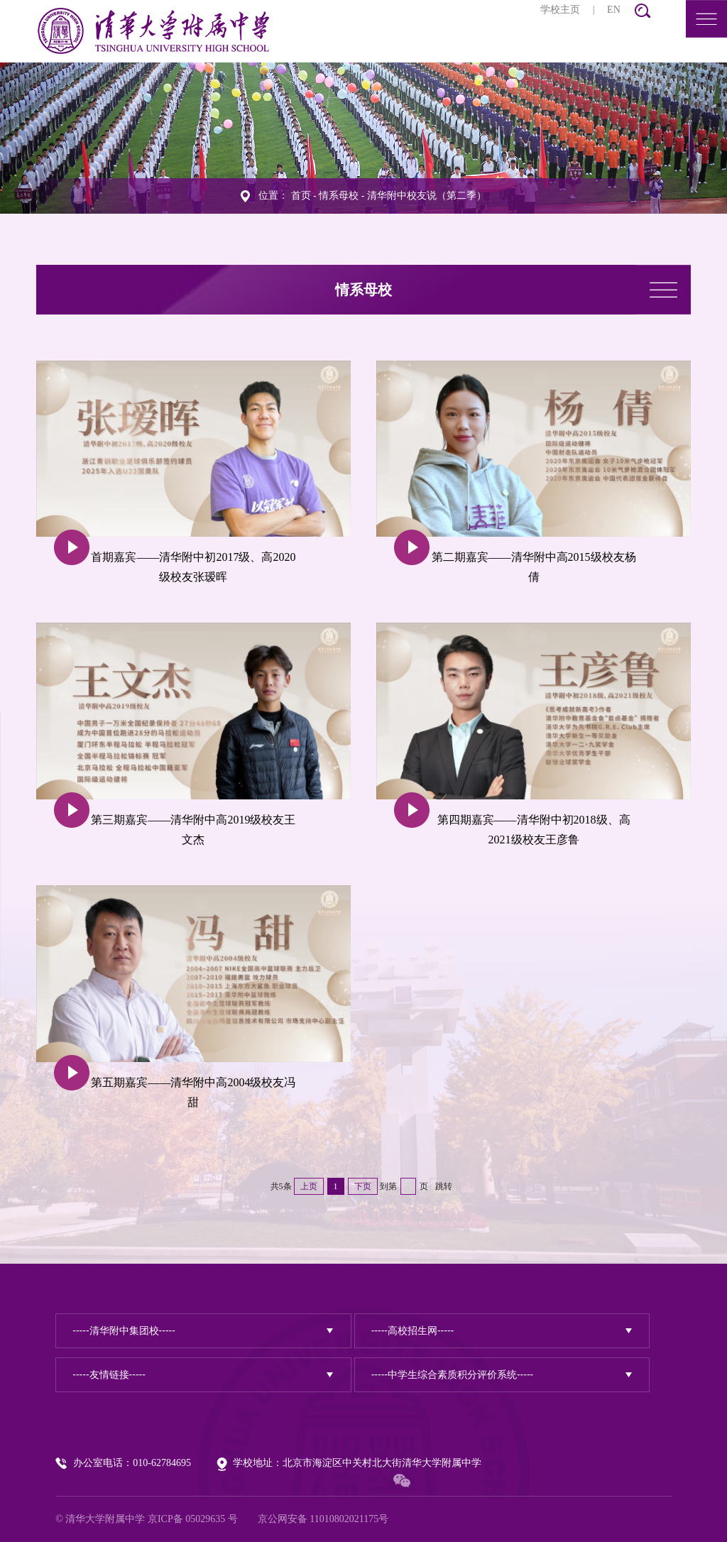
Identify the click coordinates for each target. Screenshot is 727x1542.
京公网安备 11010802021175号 (323, 1519)
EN (614, 9)
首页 (301, 195)
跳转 (443, 1186)
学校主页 (560, 9)
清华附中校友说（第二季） (426, 195)
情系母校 (339, 195)
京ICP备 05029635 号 (193, 1519)
